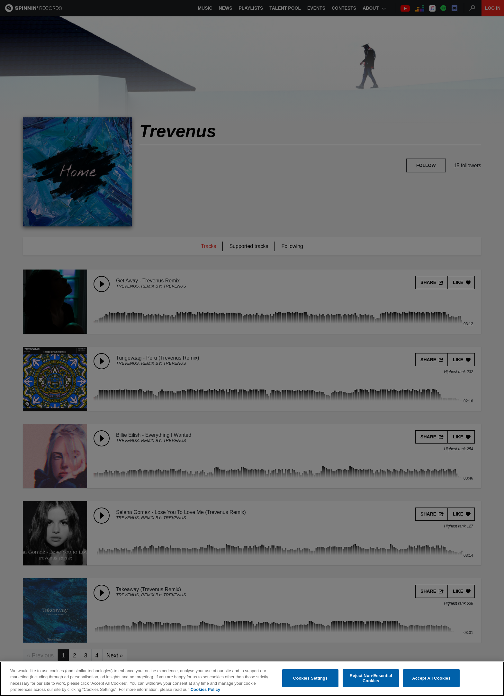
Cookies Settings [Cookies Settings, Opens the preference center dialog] (310, 678)
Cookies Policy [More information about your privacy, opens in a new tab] (205, 689)
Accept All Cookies (431, 678)
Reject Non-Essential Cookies (371, 678)
